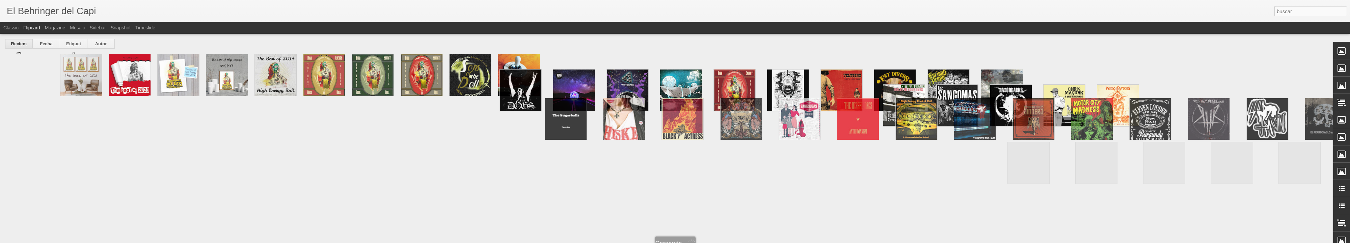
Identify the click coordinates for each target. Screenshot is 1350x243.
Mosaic (77, 27)
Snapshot (121, 27)
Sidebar (98, 27)
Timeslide (145, 27)
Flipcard (31, 27)
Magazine (55, 27)
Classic (11, 27)
